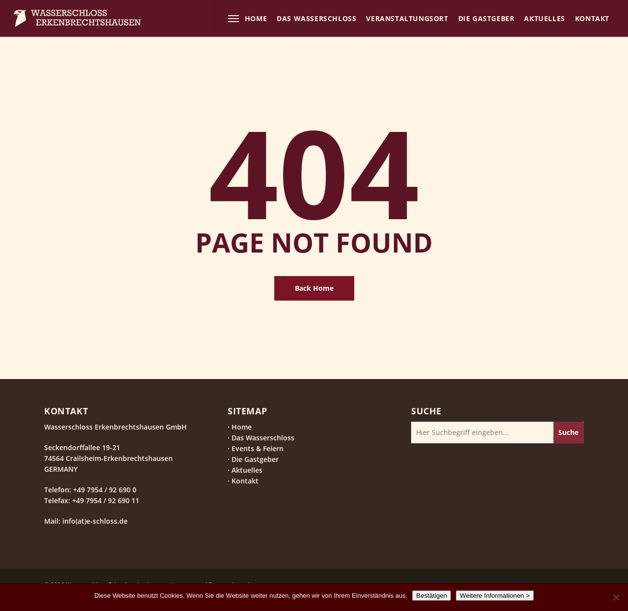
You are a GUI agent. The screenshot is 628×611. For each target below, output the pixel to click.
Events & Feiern (258, 448)
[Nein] (616, 597)
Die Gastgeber (255, 459)
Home (242, 427)
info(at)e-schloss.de (94, 521)
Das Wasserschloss (263, 437)
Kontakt (245, 480)
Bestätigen (431, 595)
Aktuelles (247, 470)
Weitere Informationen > (494, 595)
